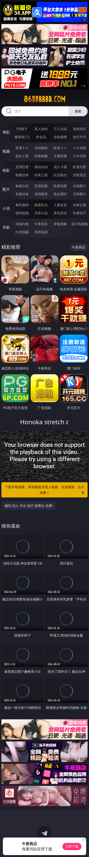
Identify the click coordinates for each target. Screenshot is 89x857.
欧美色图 (60, 186)
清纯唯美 (41, 194)
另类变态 (79, 175)
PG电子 (22, 129)
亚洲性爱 (22, 167)
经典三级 (41, 175)
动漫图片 (79, 186)
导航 (6, 227)
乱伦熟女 (60, 175)
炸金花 (41, 137)
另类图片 (79, 194)
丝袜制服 (41, 156)
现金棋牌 (60, 137)
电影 (6, 170)
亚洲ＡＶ (22, 148)
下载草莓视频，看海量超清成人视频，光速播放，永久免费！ (45, 490)
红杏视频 (22, 232)
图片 (6, 189)
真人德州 (41, 129)
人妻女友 (60, 205)
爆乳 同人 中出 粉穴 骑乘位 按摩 (28, 505)
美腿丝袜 (22, 194)
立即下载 (72, 846)
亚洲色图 (41, 186)
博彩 (6, 132)
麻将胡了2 (22, 137)
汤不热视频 (79, 224)
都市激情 (22, 205)
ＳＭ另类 (79, 156)
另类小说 (41, 213)
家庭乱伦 (41, 205)
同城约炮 (22, 224)
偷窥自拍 (22, 186)
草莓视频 (60, 224)
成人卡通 (60, 167)
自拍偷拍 (41, 148)
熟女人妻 (22, 156)
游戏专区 (79, 129)
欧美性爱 (79, 167)
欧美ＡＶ (60, 148)
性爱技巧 (79, 213)
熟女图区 (60, 194)
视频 (6, 151)
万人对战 (60, 129)
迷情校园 (22, 213)
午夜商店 (41, 224)
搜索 (78, 111)
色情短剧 (41, 232)
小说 (6, 208)
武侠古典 (79, 205)
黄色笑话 (60, 213)
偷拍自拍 (41, 167)
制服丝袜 (22, 175)
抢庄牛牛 (79, 137)
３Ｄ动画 (79, 148)
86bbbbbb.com (45, 99)
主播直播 (60, 156)
